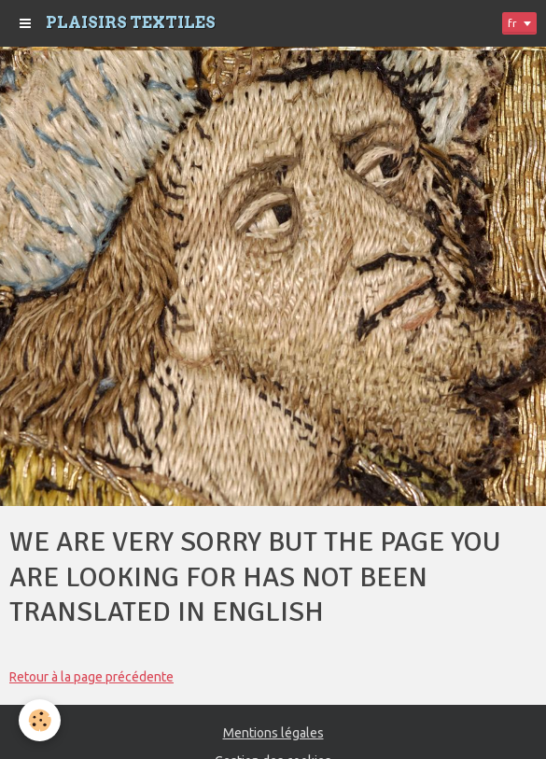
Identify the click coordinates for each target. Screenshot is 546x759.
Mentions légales (273, 732)
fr (512, 23)
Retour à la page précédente (91, 676)
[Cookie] (40, 720)
